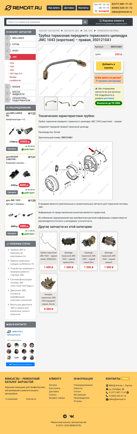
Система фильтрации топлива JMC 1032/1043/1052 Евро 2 (22, 282)
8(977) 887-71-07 (122, 3)
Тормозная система (107, 31)
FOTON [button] (15, 44)
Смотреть (11, 149)
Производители (82, 398)
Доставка (69, 8)
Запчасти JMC (71, 31)
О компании (11, 399)
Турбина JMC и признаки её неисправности (18, 253)
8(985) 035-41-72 (122, 7)
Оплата (52, 394)
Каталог (53, 385)
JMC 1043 (88, 31)
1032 (12, 63)
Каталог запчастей (49, 31)
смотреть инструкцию (109, 81)
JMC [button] (14, 57)
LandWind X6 (15, 80)
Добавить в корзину (108, 66)
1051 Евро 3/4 (16, 74)
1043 (12, 67)
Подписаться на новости (20, 364)
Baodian (13, 77)
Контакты (84, 8)
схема (125, 379)
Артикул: (98, 47)
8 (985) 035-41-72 (117, 396)
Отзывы (78, 401)
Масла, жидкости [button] (18, 93)
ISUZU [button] (15, 50)
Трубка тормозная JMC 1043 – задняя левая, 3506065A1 (48, 256)
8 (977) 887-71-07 (119, 392)
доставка (108, 98)
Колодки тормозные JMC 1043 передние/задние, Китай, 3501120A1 (48, 300)
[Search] (44, 21)
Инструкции (80, 394)
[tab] (20, 38)
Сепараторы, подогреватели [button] (21, 99)
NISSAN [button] (16, 87)
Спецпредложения (83, 385)
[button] (88, 70)
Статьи (77, 391)
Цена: (98, 54)
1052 (12, 70)
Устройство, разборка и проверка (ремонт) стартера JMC (22, 271)
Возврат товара (57, 398)
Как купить (54, 8)
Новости (78, 388)
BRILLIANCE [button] (18, 38)
